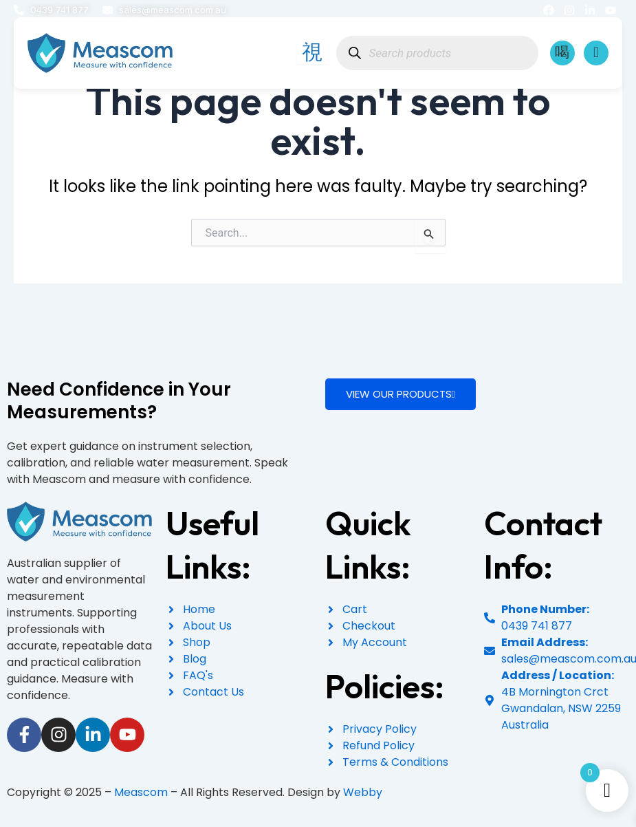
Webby (362, 792)
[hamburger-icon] (309, 54)
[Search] (352, 54)
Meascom (141, 792)
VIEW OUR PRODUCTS (400, 394)
